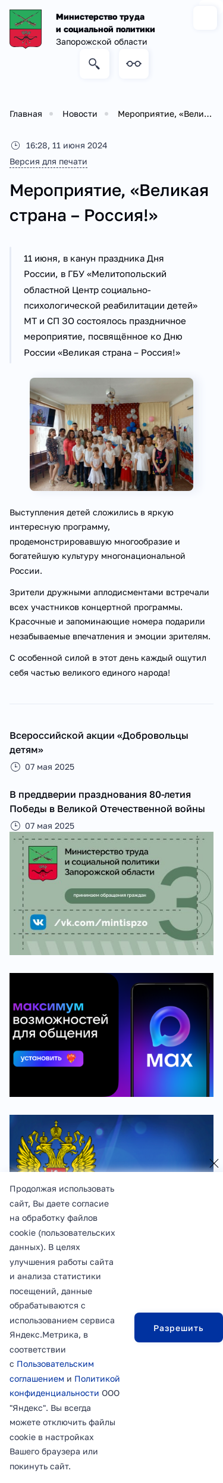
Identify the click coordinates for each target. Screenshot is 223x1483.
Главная (26, 113)
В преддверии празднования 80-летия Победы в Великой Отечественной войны (107, 801)
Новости (80, 113)
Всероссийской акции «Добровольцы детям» (99, 742)
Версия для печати (48, 161)
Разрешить (178, 1328)
